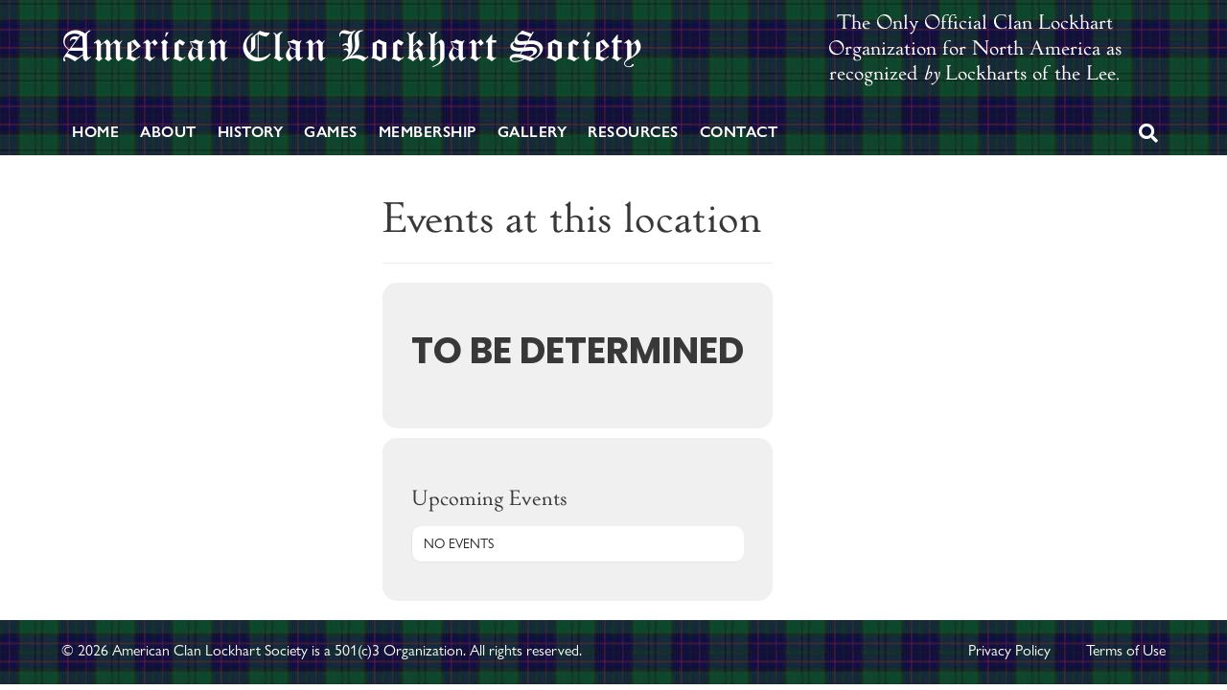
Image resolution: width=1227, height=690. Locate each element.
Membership (427, 132)
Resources (633, 132)
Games (331, 132)
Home (95, 132)
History (251, 132)
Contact (739, 132)
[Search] (1148, 133)
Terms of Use (1126, 650)
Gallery (532, 132)
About (168, 132)
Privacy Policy (1009, 650)
